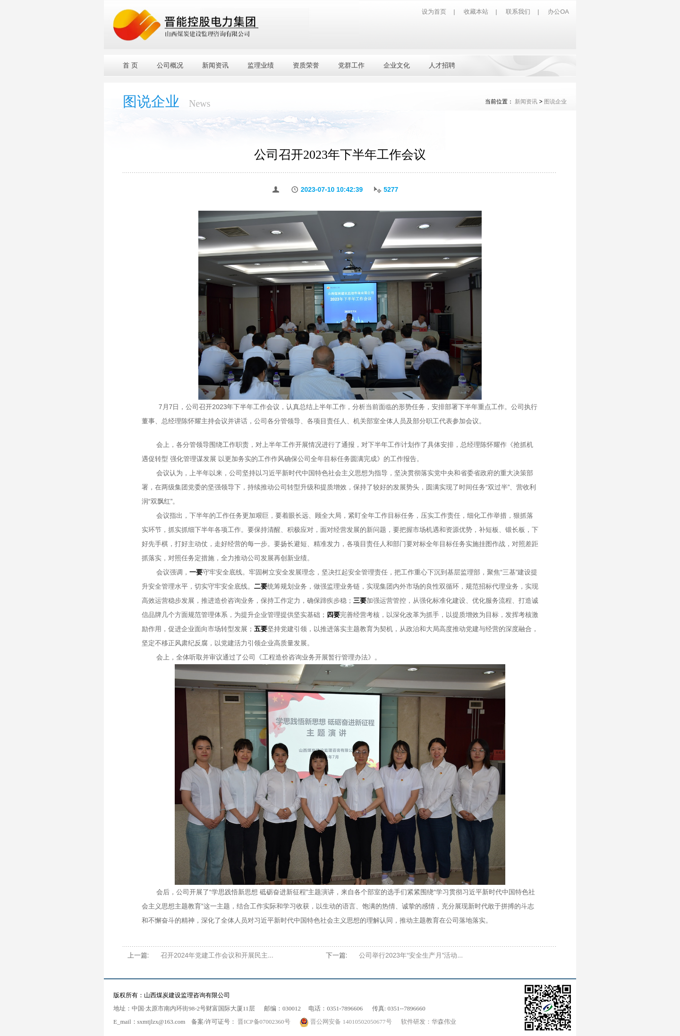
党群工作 (351, 65)
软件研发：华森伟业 (428, 1021)
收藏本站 (476, 11)
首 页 (130, 65)
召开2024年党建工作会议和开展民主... (217, 955)
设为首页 (434, 11)
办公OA (558, 11)
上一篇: (138, 955)
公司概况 (170, 65)
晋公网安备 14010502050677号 (346, 1021)
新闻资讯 (215, 65)
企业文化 (396, 65)
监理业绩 (260, 65)
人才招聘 (442, 65)
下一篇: (337, 955)
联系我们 (518, 11)
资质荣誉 (306, 65)
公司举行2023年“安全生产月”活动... (411, 955)
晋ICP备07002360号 (264, 1021)
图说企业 (555, 101)
